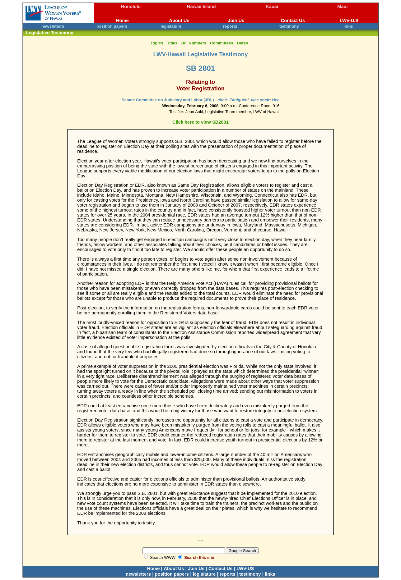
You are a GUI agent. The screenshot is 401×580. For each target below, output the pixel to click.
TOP (200, 541)
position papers (111, 26)
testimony (289, 26)
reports (230, 26)
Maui (342, 6)
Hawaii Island (201, 6)
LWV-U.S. (350, 20)
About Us (179, 20)
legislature (171, 26)
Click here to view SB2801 (200, 122)
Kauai (272, 6)
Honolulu (131, 6)
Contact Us (293, 20)
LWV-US (245, 568)
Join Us (236, 20)
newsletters (52, 26)
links (348, 26)
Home (122, 20)
